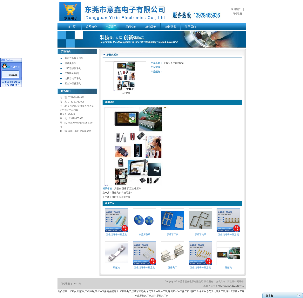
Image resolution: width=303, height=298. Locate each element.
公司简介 (91, 26)
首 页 (71, 26)
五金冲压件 (135, 188)
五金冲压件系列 (73, 83)
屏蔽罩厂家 (172, 234)
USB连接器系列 (73, 68)
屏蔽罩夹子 (200, 234)
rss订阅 (77, 283)
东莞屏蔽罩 (144, 234)
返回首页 (235, 9)
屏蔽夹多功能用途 (121, 196)
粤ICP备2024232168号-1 (231, 285)
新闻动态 (130, 26)
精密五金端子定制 (74, 58)
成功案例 (150, 26)
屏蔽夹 (117, 188)
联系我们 (190, 26)
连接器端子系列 (73, 78)
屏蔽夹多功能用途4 (122, 192)
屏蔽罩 (125, 188)
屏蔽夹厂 (172, 267)
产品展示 (111, 26)
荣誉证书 (170, 26)
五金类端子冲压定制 (116, 234)
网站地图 (237, 13)
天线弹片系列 (72, 73)
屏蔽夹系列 (70, 63)
